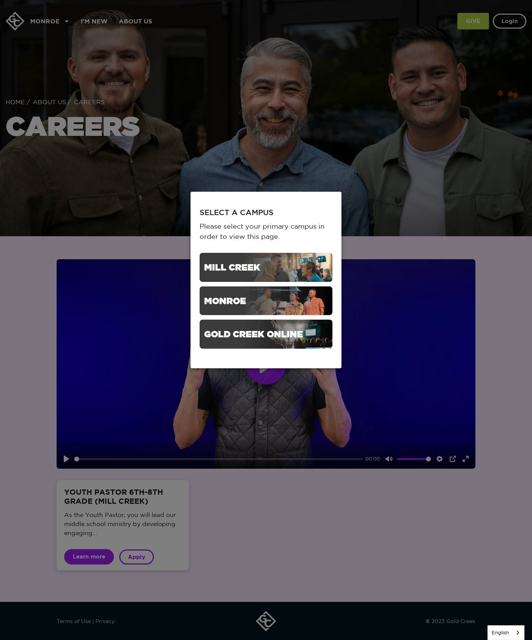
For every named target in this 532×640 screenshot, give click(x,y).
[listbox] (505, 632)
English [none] (500, 632)
